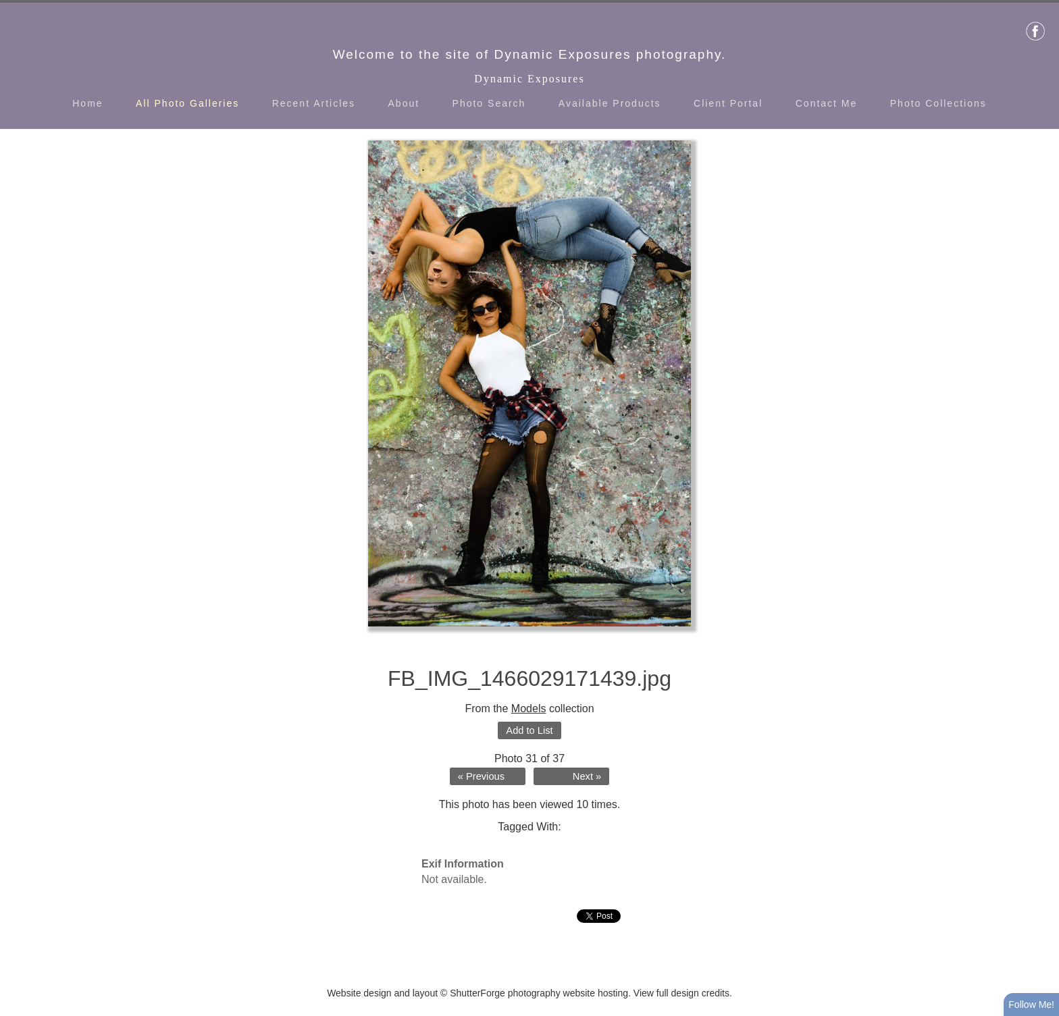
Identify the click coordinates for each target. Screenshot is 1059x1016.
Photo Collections (938, 103)
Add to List (529, 730)
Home (87, 103)
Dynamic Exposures (529, 78)
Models (528, 708)
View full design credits (681, 993)
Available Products (610, 103)
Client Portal (728, 103)
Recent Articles (313, 103)
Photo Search (489, 103)
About (404, 103)
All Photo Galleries (187, 103)
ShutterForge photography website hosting (539, 993)
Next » (587, 776)
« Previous (481, 776)
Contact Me (827, 103)
